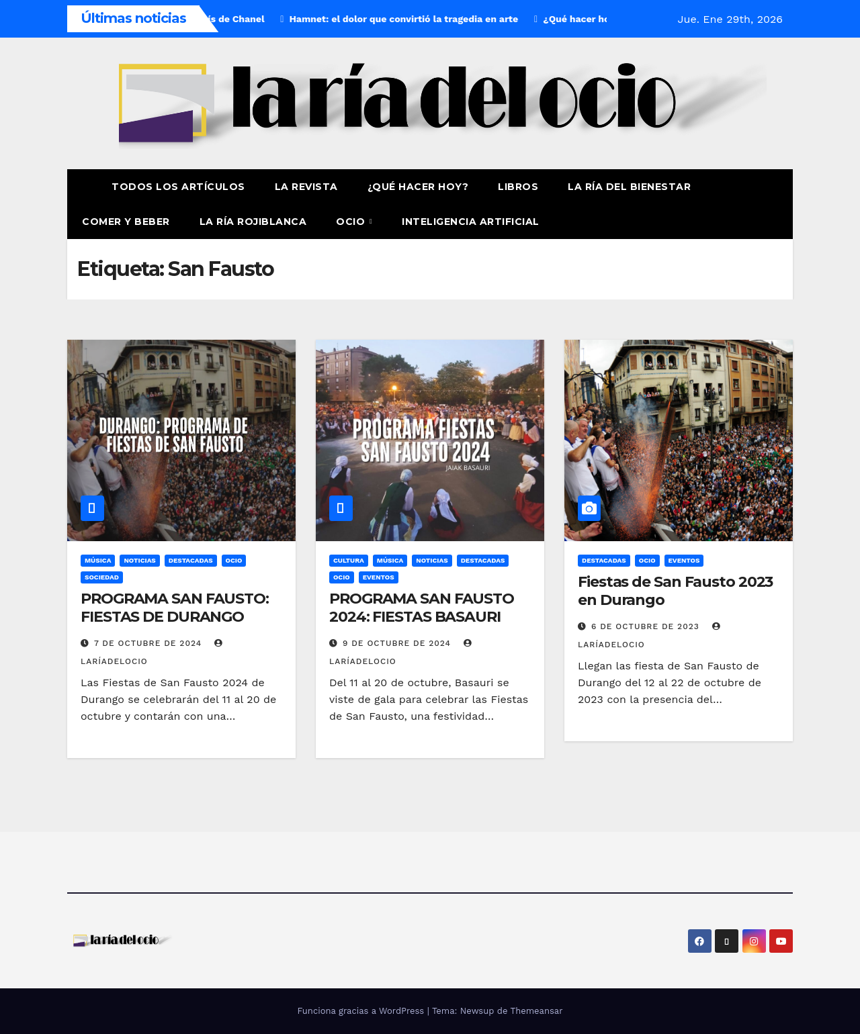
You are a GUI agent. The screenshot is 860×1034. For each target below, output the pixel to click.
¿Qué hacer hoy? (418, 187)
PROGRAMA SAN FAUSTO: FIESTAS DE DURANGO (175, 607)
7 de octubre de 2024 (149, 643)
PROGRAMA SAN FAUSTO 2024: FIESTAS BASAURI (421, 607)
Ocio (352, 222)
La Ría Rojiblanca (253, 222)
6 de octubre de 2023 (647, 626)
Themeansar (537, 1011)
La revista (306, 187)
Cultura (348, 560)
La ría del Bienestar (629, 187)
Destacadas (191, 560)
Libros (518, 187)
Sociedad (102, 577)
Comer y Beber (126, 222)
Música (98, 560)
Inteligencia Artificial (471, 222)
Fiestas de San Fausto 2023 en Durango (675, 590)
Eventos (378, 577)
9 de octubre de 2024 (398, 643)
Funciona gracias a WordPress (362, 1011)
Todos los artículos (178, 187)
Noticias (139, 560)
